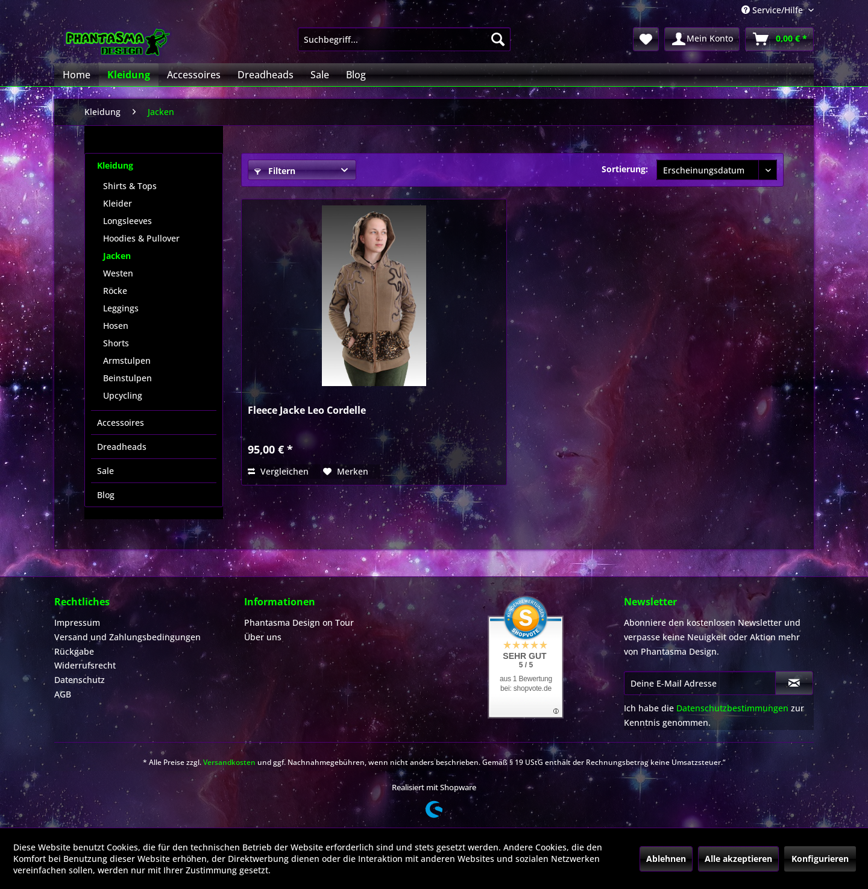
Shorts (116, 343)
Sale (105, 470)
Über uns (262, 637)
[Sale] (320, 74)
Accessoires (120, 422)
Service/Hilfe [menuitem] (773, 10)
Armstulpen (127, 360)
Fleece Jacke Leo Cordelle (307, 410)
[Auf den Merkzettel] (345, 471)
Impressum (77, 622)
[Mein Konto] (702, 39)
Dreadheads (121, 446)
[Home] (76, 74)
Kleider (117, 203)
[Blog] (356, 74)
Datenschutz (79, 679)
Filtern (274, 170)
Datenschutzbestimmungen (732, 708)
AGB (62, 694)
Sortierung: (625, 169)
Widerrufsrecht (85, 665)
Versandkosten (229, 762)
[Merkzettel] (646, 39)
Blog (106, 495)
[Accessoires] (194, 74)
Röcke (115, 290)
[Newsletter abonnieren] (794, 683)
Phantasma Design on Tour (299, 622)
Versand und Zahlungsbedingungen (127, 637)
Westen (118, 273)
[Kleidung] (129, 74)
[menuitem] (404, 39)
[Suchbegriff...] (404, 39)
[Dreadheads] (265, 74)
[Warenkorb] (779, 39)
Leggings (121, 308)
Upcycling (122, 395)
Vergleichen (278, 471)
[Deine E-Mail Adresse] (700, 683)
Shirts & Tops (130, 186)
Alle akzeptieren (738, 858)
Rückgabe (74, 651)
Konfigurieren (820, 858)
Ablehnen (666, 858)
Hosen (115, 325)
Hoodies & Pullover (141, 238)
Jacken (117, 255)
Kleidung (115, 165)
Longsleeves (127, 220)
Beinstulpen (127, 378)
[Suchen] (498, 39)
